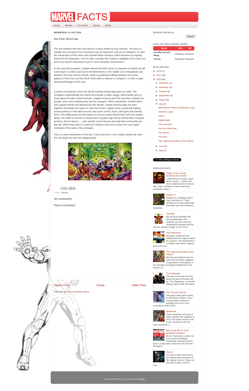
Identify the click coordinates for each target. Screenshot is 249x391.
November (164, 87)
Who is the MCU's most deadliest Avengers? (177, 331)
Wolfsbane (171, 311)
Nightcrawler (164, 120)
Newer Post (61, 285)
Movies (69, 25)
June (161, 146)
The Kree (162, 137)
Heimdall (170, 213)
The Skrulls (163, 132)
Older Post (139, 285)
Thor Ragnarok (173, 273)
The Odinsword (173, 233)
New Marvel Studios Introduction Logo (176, 107)
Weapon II (171, 195)
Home (57, 25)
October (163, 91)
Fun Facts (82, 25)
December (164, 83)
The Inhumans (165, 124)
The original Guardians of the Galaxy (175, 141)
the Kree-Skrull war (167, 128)
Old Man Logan (165, 112)
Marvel (96, 25)
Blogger (141, 379)
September (164, 95)
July (161, 104)
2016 (159, 79)
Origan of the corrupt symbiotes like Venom (176, 174)
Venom (169, 352)
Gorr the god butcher (176, 292)
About (108, 25)
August (162, 100)
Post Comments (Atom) (78, 291)
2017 (159, 75)
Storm (161, 116)
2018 (159, 71)
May (161, 150)
